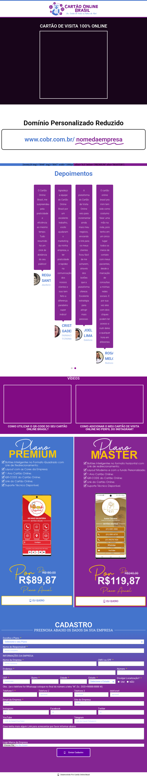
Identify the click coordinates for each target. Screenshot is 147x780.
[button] (72, 368)
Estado (92, 677)
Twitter (101, 708)
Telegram (79, 717)
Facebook (55, 708)
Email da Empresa (12, 699)
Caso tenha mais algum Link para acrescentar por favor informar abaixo (39, 726)
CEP (5, 677)
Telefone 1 (8, 690)
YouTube (7, 717)
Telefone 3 (79, 690)
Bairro (34, 677)
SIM (123, 682)
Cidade (64, 677)
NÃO (132, 682)
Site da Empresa (82, 699)
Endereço (8, 669)
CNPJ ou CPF (105, 660)
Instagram (8, 708)
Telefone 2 (44, 690)
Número (121, 669)
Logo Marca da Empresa (15, 742)
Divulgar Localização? (128, 678)
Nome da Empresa (12, 660)
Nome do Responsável (14, 647)
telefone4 (114, 690)
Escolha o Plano (11, 638)
